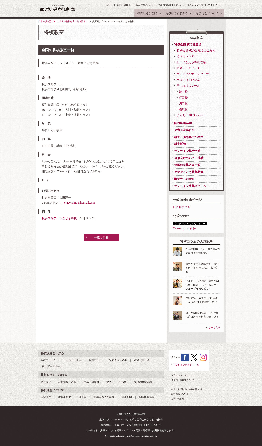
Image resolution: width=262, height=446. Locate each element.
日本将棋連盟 (181, 207)
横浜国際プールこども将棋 (59, 218)
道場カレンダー (187, 56)
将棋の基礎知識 (143, 382)
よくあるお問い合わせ (191, 115)
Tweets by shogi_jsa (184, 228)
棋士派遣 (180, 144)
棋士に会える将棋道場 (191, 62)
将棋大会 (46, 382)
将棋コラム (95, 360)
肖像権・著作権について (183, 380)
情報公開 (127, 397)
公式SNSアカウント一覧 (186, 364)
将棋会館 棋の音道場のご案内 (196, 50)
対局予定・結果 (118, 360)
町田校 (183, 97)
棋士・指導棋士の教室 (188, 137)
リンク (174, 384)
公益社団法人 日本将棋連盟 (58, 8)
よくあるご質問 (195, 4)
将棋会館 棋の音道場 (187, 44)
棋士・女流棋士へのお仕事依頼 (186, 389)
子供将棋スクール (188, 85)
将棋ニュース (48, 360)
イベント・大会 (72, 360)
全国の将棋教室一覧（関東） (73, 21)
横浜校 (183, 109)
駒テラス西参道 (184, 178)
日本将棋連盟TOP (46, 21)
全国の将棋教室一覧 (187, 164)
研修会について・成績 (188, 158)
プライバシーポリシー (182, 375)
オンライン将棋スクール (190, 186)
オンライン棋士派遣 (187, 150)
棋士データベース (52, 366)
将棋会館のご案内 (104, 397)
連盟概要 (46, 397)
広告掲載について (144, 4)
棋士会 (82, 397)
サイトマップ (214, 4)
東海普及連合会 (184, 130)
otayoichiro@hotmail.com (79, 202)
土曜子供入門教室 (188, 79)
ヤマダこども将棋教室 (188, 172)
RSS (110, 4)
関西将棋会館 (183, 123)
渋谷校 (183, 91)
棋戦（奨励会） (143, 360)
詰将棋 (123, 382)
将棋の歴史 (64, 397)
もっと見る (214, 327)
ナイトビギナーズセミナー (194, 73)
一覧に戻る (101, 237)
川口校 (183, 103)
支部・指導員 (91, 382)
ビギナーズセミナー (190, 68)
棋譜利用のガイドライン (170, 4)
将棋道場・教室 (67, 382)
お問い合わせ (123, 4)
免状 (109, 382)
